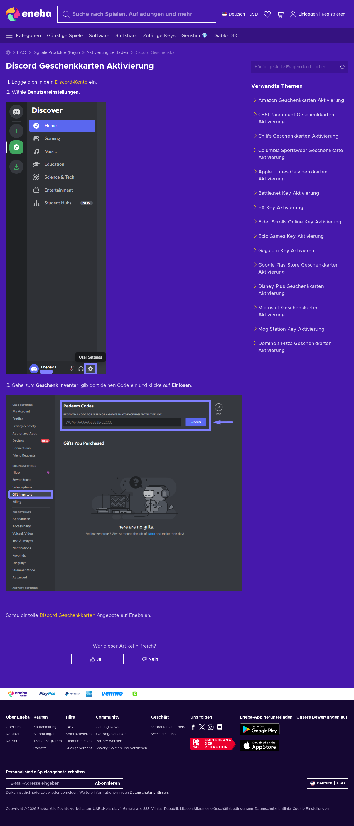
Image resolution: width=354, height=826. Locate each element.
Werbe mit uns (163, 734)
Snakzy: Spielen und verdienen (121, 748)
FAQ (21, 53)
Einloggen (304, 14)
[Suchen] (136, 14)
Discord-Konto (70, 82)
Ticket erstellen (79, 741)
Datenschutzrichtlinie (273, 808)
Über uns (13, 727)
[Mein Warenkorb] (280, 14)
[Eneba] (28, 14)
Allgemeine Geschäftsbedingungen (223, 808)
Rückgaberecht (79, 748)
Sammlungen (44, 734)
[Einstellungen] (240, 14)
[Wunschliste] (267, 14)
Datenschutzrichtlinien (149, 792)
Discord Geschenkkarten (67, 615)
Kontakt (12, 734)
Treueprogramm (47, 741)
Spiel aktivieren (79, 734)
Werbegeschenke (111, 734)
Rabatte (40, 748)
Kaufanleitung (45, 727)
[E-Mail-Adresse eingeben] (49, 783)
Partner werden (109, 741)
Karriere (13, 741)
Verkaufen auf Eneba (168, 727)
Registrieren (333, 14)
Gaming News (107, 727)
